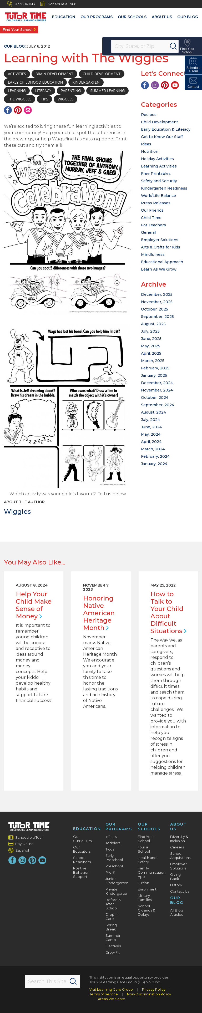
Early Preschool (114, 857)
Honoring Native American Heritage (99, 613)
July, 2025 (150, 331)
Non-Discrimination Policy (149, 994)
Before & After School (113, 904)
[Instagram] (155, 85)
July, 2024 (150, 419)
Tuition (143, 883)
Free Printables (156, 173)
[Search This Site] (52, 981)
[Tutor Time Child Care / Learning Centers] (23, 15)
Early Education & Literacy (165, 129)
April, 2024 (151, 441)
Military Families (145, 897)
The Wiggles (19, 98)
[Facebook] (8, 110)
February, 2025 (155, 368)
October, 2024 (154, 397)
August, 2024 (153, 412)
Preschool (114, 866)
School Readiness (82, 860)
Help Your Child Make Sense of (34, 605)
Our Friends (152, 210)
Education (63, 16)
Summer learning (107, 90)
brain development (54, 73)
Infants (111, 836)
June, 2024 (151, 427)
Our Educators (81, 849)
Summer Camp (112, 937)
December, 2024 (157, 382)
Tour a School (144, 849)
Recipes (148, 114)
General (148, 232)
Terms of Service (103, 994)
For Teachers (153, 225)
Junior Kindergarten (116, 881)
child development (101, 73)
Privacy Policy (153, 989)
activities (17, 73)
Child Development (159, 122)
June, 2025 (151, 338)
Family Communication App (151, 872)
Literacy (43, 90)
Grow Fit (112, 952)
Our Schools (132, 16)
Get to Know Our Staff (162, 136)
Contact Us (179, 891)
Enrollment (147, 889)
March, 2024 (153, 449)
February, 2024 (155, 456)
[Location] (148, 46)
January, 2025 (154, 375)
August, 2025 (153, 324)
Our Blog (187, 16)
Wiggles (17, 511)
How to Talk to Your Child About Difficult (168, 612)
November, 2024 (157, 390)
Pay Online (25, 844)
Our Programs (96, 16)
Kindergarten (85, 82)
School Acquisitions (180, 855)
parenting (71, 90)
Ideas (146, 144)
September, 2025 (157, 316)
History (176, 885)
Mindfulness (153, 254)
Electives (113, 946)
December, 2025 (157, 294)
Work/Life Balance (158, 195)
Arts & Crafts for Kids (160, 247)
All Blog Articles (176, 912)
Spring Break (111, 927)
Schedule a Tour (57, 4)
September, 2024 (157, 405)
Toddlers (112, 843)
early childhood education (35, 82)
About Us (162, 16)
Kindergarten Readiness (164, 188)
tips (44, 98)
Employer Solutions (159, 239)
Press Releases (155, 203)
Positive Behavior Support (81, 872)
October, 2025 (154, 309)
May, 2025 (150, 346)
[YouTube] (175, 85)
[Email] (28, 110)
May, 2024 (150, 434)
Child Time (151, 217)
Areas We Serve (111, 999)
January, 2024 (154, 463)
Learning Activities (159, 166)
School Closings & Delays (146, 910)
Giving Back (175, 876)
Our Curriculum (82, 838)
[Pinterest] (18, 110)
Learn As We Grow (158, 269)
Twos (109, 849)
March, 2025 (152, 360)
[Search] (179, 46)
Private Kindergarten (116, 891)
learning (17, 90)
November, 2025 (157, 301)
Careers (177, 847)
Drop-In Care (112, 916)
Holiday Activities (157, 158)
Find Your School (17, 29)
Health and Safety (147, 860)
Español (22, 850)
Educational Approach (162, 261)
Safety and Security (159, 181)
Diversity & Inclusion (179, 838)
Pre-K (110, 872)
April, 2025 (151, 353)
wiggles (65, 98)
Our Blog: (15, 46)
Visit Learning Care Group (111, 989)
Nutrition (149, 151)
